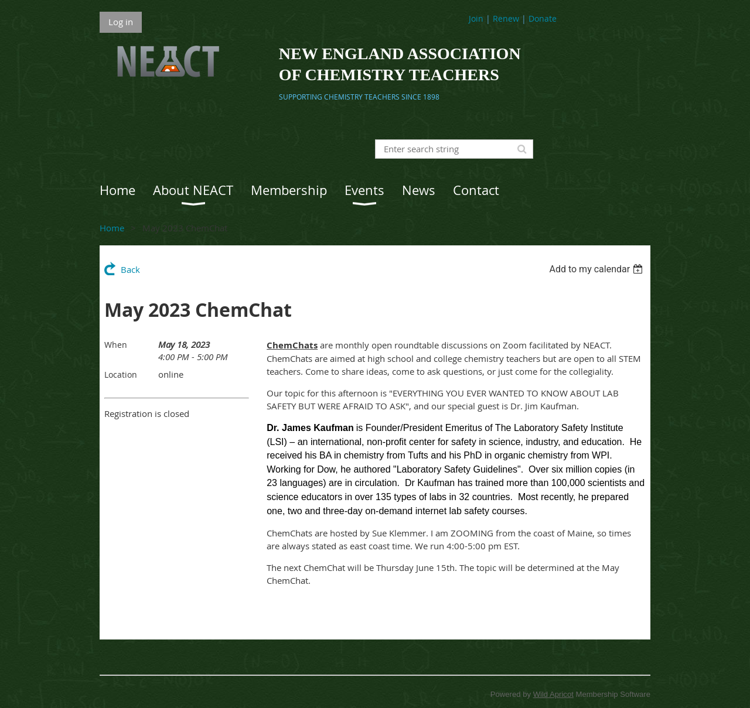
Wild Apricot (553, 694)
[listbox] (597, 269)
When (115, 344)
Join (476, 18)
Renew (506, 18)
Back (130, 269)
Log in (120, 22)
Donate (543, 18)
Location (120, 374)
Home (112, 228)
